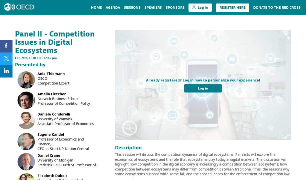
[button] (200, 8)
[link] (96, 7)
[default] (175, 7)
